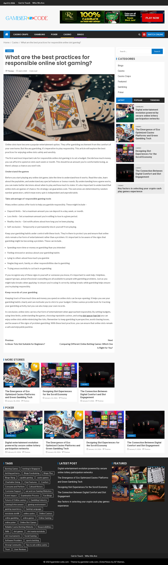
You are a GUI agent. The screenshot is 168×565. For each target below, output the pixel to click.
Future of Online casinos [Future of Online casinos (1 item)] (15, 500)
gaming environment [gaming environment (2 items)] (37, 504)
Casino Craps (20, 34)
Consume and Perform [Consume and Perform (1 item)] (15, 486)
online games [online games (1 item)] (28, 518)
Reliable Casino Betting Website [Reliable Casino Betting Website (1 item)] (19, 527)
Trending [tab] (155, 100)
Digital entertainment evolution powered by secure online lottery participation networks (22, 445)
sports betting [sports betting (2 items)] (32, 540)
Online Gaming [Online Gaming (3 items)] (44, 518)
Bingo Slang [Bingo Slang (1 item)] (10, 477)
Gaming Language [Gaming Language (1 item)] (33, 509)
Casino (67, 34)
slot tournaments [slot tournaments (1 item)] (12, 536)
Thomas (10, 71)
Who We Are (39, 3)
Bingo (80, 34)
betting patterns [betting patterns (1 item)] (12, 473)
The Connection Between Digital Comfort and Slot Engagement (93, 394)
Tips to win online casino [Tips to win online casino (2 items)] (36, 545)
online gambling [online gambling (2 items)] (12, 518)
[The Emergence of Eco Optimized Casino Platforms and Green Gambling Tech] (21, 375)
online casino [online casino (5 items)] (29, 513)
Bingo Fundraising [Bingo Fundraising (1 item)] (31, 473)
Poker (54, 34)
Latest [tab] (121, 100)
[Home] (6, 34)
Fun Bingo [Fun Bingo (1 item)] (47, 495)
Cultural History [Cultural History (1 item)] (36, 486)
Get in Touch (24, 3)
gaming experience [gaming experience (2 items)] (13, 509)
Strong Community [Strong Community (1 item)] (13, 545)
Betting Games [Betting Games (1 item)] (11, 468)
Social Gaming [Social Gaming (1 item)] (30, 536)
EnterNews (105, 561)
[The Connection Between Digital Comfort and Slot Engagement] (97, 375)
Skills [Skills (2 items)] (7, 531)
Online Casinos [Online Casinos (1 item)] (45, 513)
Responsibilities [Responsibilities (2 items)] (44, 527)
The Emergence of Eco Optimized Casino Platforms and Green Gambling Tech (20, 394)
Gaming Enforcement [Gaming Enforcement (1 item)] (14, 504)
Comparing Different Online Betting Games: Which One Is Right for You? (86, 343)
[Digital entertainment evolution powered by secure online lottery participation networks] (125, 113)
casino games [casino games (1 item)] (43, 477)
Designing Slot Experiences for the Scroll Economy (146, 154)
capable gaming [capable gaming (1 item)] (26, 477)
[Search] (139, 34)
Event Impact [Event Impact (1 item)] (11, 495)
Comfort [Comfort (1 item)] (44, 482)
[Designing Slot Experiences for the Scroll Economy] (59, 375)
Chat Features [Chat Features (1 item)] (30, 482)
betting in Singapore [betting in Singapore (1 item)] (31, 468)
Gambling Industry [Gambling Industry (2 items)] (39, 500)
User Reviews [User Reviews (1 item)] (20, 549)
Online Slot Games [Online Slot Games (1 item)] (28, 522)
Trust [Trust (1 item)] (7, 549)
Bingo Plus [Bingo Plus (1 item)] (48, 473)
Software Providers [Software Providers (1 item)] (13, 540)
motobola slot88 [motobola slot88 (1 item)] (12, 513)
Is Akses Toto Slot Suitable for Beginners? (32, 341)
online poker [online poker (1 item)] (10, 522)
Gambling (39, 34)
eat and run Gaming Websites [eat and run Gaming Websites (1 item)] (39, 491)
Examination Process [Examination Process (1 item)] (30, 495)
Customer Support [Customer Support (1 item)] (13, 491)
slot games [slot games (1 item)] (18, 531)
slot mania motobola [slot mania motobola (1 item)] (36, 531)
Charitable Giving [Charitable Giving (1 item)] (12, 482)
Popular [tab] (138, 100)
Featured (122, 81)
